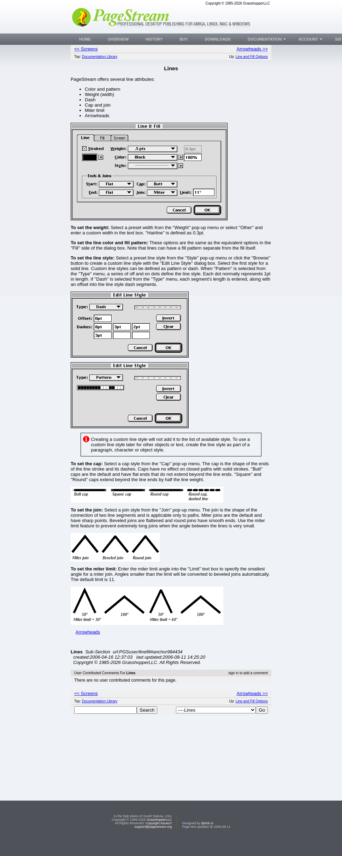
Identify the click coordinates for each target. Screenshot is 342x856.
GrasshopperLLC (159, 833)
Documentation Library (100, 57)
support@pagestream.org (153, 840)
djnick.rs (207, 836)
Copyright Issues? (159, 836)
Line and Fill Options (252, 57)
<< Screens (86, 49)
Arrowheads (88, 632)
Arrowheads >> (252, 49)
